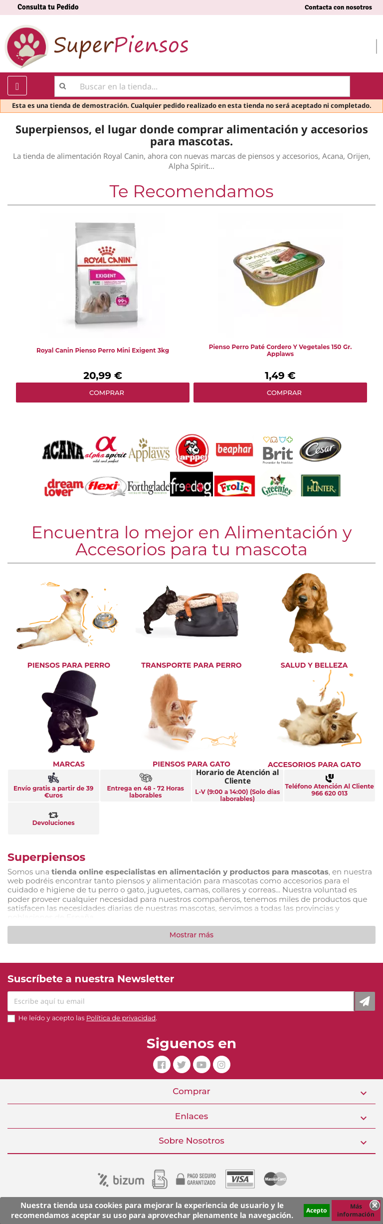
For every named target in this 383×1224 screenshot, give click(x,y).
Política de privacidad (121, 1018)
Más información (356, 1210)
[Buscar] (202, 86)
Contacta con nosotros (338, 7)
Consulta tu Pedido (48, 6)
